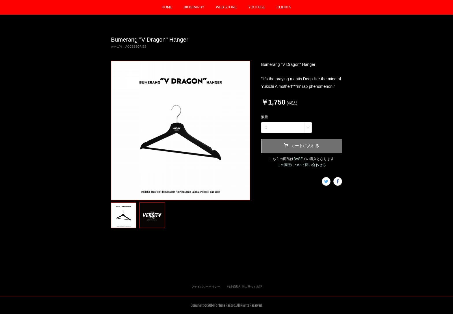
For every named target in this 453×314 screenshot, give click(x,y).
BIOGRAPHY (194, 7)
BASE (298, 159)
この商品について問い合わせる (301, 165)
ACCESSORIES (135, 46)
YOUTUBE (256, 7)
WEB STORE (226, 7)
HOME (167, 7)
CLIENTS (283, 7)
